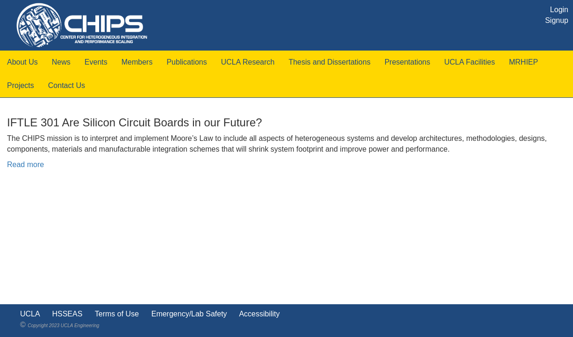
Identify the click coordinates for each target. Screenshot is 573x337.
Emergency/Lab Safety (189, 314)
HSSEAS (67, 314)
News (61, 62)
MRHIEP (523, 62)
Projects (20, 85)
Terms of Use (117, 314)
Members (137, 62)
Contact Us (66, 85)
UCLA (30, 314)
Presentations (407, 62)
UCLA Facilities (469, 62)
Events (96, 62)
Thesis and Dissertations (329, 62)
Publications (186, 62)
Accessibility (259, 314)
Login (559, 10)
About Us (22, 62)
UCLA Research (248, 62)
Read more (25, 164)
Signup (556, 20)
